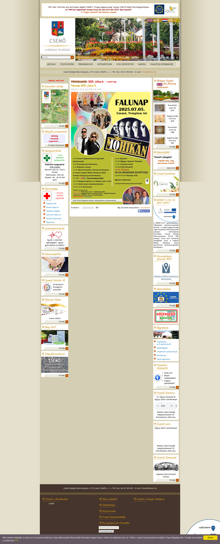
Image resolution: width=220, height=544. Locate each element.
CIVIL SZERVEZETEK (125, 64)
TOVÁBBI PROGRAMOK (56, 145)
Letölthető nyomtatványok (167, 352)
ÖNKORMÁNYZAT (86, 64)
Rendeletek (161, 356)
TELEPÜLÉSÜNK (67, 64)
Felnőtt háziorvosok (53, 219)
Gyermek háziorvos (53, 215)
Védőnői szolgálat (53, 211)
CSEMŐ (51, 504)
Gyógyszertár (51, 204)
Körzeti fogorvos (52, 207)
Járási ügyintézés (163, 359)
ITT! (16, 540)
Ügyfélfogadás (162, 348)
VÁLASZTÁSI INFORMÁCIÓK (161, 64)
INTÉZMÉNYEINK (105, 64)
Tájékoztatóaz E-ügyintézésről (164, 343)
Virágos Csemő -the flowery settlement (166, 84)
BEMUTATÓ (171, 168)
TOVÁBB (62, 126)
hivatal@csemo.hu (149, 72)
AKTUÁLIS (51, 64)
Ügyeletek (50, 222)
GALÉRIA (142, 64)
